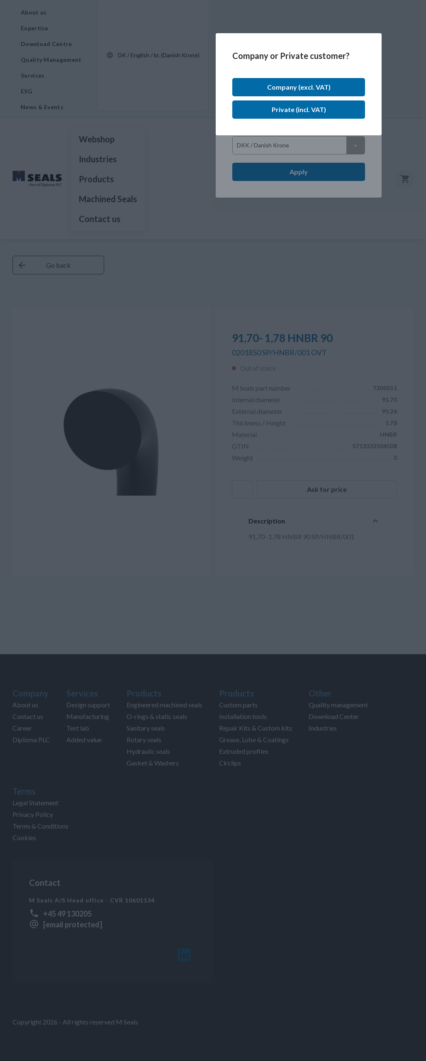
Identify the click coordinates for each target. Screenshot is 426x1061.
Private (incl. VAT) (299, 109)
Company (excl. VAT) (299, 87)
